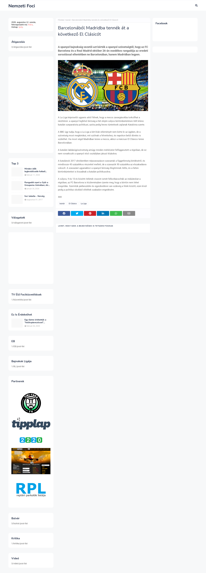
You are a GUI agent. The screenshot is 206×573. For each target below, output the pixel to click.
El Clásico (73, 204)
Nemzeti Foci (21, 6)
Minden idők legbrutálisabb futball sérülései (34, 170)
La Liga (84, 204)
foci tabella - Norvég (34, 196)
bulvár (68, 20)
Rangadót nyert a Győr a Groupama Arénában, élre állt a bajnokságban (36, 184)
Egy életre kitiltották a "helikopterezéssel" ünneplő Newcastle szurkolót (35, 321)
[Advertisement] (30, 104)
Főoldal (61, 20)
